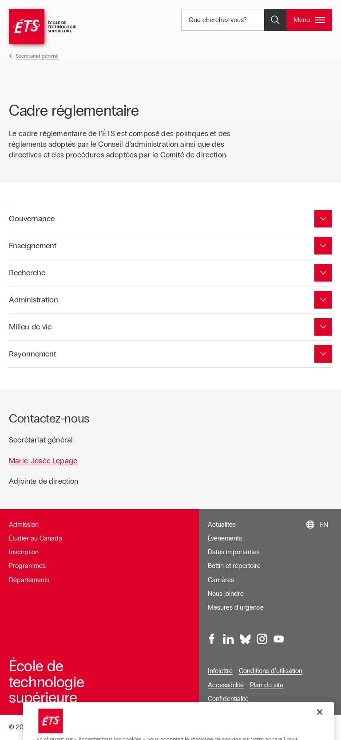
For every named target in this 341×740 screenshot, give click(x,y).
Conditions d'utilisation (270, 671)
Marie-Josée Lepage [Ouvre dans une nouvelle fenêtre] (43, 461)
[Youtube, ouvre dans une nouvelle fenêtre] (278, 639)
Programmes (27, 566)
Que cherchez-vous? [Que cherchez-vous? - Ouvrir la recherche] (238, 20)
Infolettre (220, 671)
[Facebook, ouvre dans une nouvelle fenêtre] (212, 639)
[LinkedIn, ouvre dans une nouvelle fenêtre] (228, 639)
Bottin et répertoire (234, 566)
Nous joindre (226, 594)
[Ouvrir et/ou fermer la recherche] (275, 20)
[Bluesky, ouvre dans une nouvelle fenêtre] (245, 639)
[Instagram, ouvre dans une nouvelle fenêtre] (262, 639)
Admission (24, 525)
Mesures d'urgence (236, 607)
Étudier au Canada (35, 538)
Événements (225, 538)
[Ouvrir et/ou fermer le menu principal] (309, 20)
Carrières (221, 580)
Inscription (24, 552)
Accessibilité (226, 685)
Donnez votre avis (307, 728)
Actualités (222, 525)
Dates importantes (234, 552)
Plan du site (266, 685)
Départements (29, 580)
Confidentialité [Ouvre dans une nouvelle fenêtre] (228, 699)
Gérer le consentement (245, 728)
